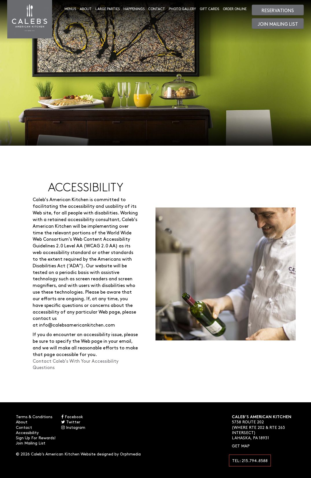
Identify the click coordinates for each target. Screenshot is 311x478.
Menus (70, 8)
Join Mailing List (278, 24)
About (86, 8)
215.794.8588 (255, 460)
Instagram (73, 427)
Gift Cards (209, 8)
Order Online (235, 8)
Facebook (72, 416)
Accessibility (27, 432)
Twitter (70, 422)
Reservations (278, 10)
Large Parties (107, 8)
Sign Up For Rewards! (35, 437)
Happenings (134, 8)
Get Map (241, 446)
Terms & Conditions (34, 416)
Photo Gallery (182, 8)
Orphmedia (130, 454)
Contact (156, 8)
